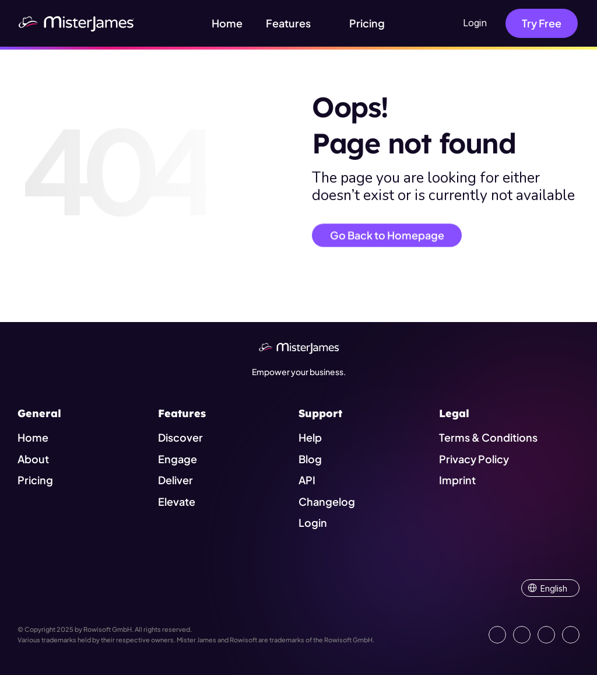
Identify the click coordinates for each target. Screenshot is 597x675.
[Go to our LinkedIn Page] (497, 634)
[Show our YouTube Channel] (571, 634)
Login (475, 23)
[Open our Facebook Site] (522, 634)
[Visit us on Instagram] (546, 634)
